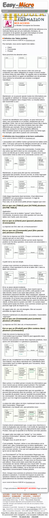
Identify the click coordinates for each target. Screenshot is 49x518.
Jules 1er (33, 507)
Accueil (5, 11)
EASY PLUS (16, 494)
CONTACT (36, 496)
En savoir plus (24, 517)
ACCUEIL (6, 494)
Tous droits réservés (32, 500)
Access (11, 17)
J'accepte (34, 517)
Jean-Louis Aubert (32, 509)
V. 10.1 (21, 500)
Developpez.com (30, 40)
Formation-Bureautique (29, 15)
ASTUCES (27, 496)
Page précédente (10, 488)
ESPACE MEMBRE (30, 494)
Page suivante (42, 488)
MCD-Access (20, 17)
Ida (4, 509)
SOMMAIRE (16, 496)
